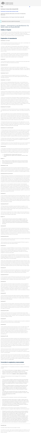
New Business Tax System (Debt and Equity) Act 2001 (9, 11)
